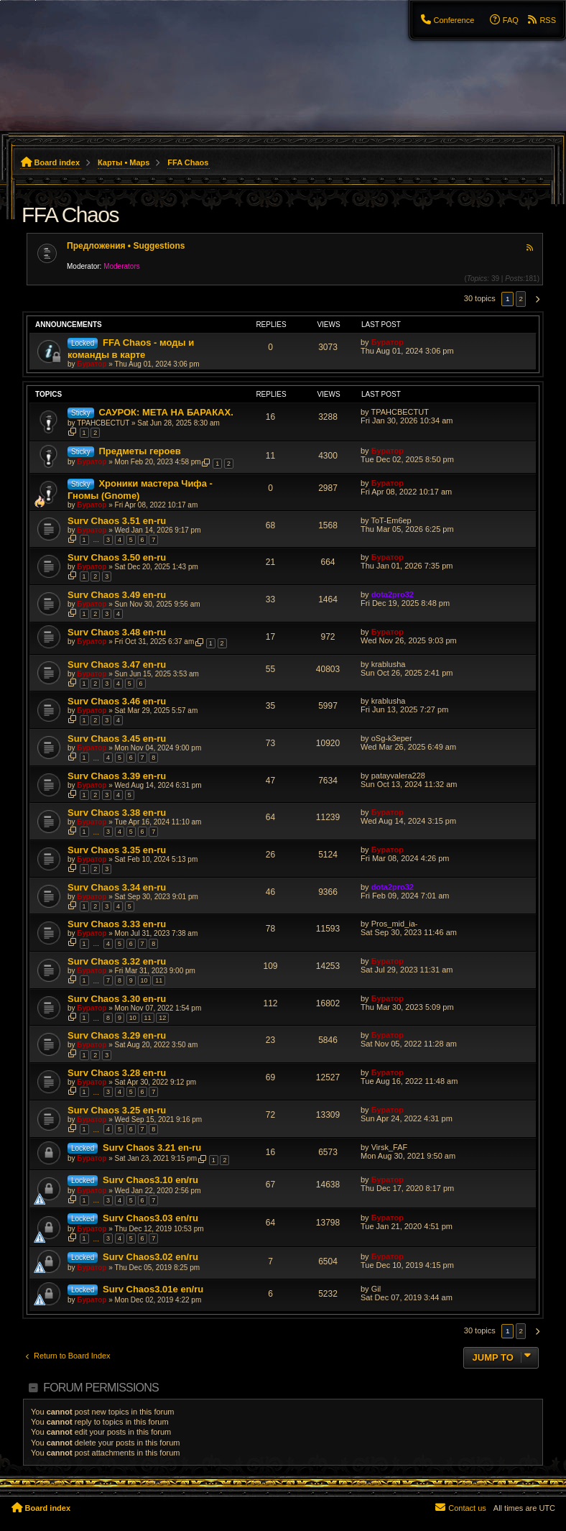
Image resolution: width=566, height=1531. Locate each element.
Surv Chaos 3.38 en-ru (117, 812)
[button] (535, 299)
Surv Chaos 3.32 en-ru (117, 961)
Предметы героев (139, 451)
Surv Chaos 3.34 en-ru (117, 887)
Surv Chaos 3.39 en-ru (117, 776)
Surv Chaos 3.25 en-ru (117, 1110)
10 (144, 980)
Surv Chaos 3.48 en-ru (117, 632)
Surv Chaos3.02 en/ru (150, 1256)
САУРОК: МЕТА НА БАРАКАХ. (165, 412)
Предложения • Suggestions (126, 246)
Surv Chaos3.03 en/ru (150, 1218)
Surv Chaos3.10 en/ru (150, 1179)
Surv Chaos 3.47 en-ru (117, 664)
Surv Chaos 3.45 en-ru (117, 738)
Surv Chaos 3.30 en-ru (117, 998)
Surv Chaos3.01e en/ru (153, 1289)
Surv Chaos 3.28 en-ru (117, 1072)
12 (162, 1017)
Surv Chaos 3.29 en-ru (117, 1035)
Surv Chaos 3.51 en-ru (117, 520)
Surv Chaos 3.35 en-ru (117, 850)
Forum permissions (101, 1387)
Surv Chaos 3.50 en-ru (117, 557)
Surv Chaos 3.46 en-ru (117, 701)
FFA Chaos (70, 214)
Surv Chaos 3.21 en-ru (152, 1147)
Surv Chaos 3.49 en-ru (117, 594)
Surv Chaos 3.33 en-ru (117, 924)
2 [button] (521, 299)
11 (158, 980)
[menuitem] (446, 20)
